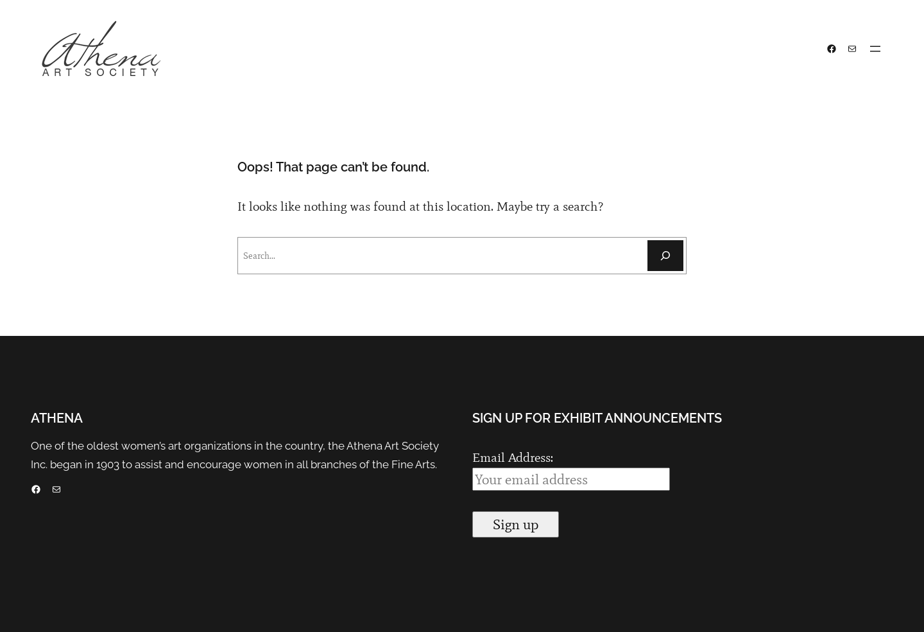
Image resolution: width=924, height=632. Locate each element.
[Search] (665, 255)
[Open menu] (875, 49)
